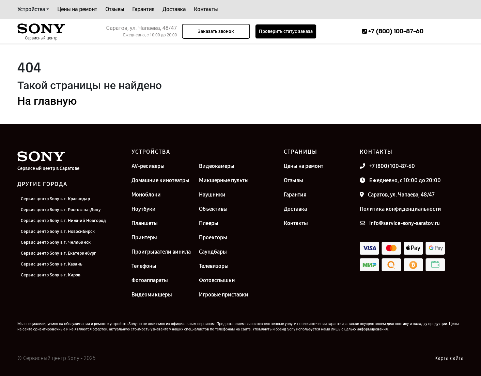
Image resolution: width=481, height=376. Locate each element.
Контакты (206, 9)
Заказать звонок (216, 31)
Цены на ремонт (77, 9)
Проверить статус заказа (286, 31)
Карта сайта (449, 358)
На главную (47, 101)
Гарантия (143, 9)
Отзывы (114, 9)
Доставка (174, 9)
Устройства (31, 9)
